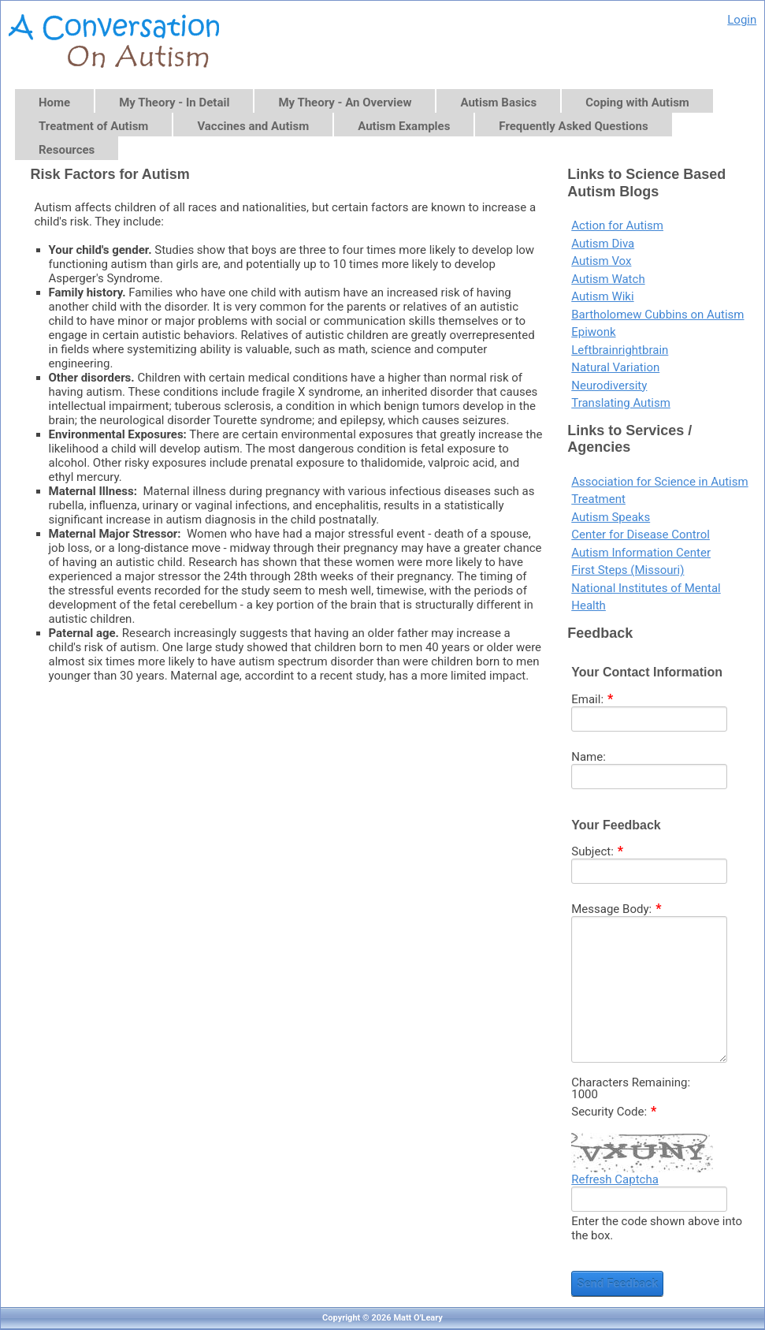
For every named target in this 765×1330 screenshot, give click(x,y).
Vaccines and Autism (253, 126)
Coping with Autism (637, 102)
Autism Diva (602, 244)
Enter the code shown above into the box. (656, 1228)
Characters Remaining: (630, 1083)
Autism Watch (607, 279)
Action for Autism (617, 225)
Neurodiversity (609, 385)
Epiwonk (593, 332)
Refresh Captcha (615, 1179)
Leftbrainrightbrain (619, 350)
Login (741, 20)
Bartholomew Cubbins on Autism (657, 314)
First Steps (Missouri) (627, 570)
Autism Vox (601, 261)
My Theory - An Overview (344, 102)
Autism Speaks (610, 517)
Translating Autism (620, 403)
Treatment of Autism (93, 126)
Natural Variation (615, 367)
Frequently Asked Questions (573, 126)
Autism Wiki (602, 296)
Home (54, 102)
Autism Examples (404, 126)
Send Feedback (617, 1283)
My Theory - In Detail (174, 102)
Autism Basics (498, 102)
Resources (67, 150)
